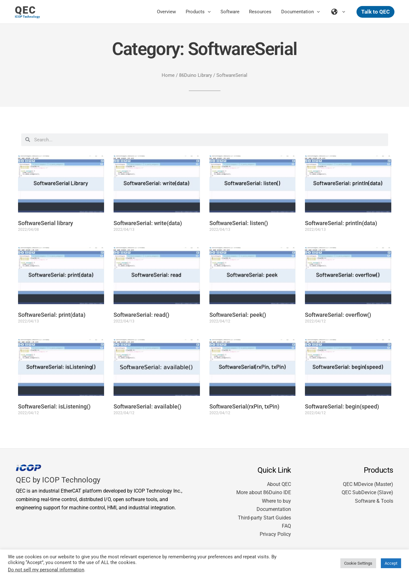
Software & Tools (374, 501)
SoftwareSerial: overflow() (338, 314)
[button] (375, 12)
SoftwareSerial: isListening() (54, 406)
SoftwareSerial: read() (141, 314)
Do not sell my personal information (46, 570)
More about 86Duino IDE (263, 492)
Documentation (274, 509)
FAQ (286, 526)
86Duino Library (195, 75)
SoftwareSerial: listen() (238, 223)
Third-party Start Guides (264, 518)
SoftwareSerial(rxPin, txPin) (244, 406)
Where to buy (276, 501)
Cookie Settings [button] (358, 563)
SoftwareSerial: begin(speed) (342, 406)
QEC (25, 10)
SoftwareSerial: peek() (237, 314)
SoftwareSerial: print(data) (51, 314)
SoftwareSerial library (45, 223)
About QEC (279, 484)
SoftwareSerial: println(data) (341, 223)
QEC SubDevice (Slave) (367, 492)
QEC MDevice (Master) (368, 484)
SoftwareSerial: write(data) (148, 223)
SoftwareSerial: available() (147, 406)
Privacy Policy (275, 534)
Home (168, 75)
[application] (209, 12)
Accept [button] (391, 563)
